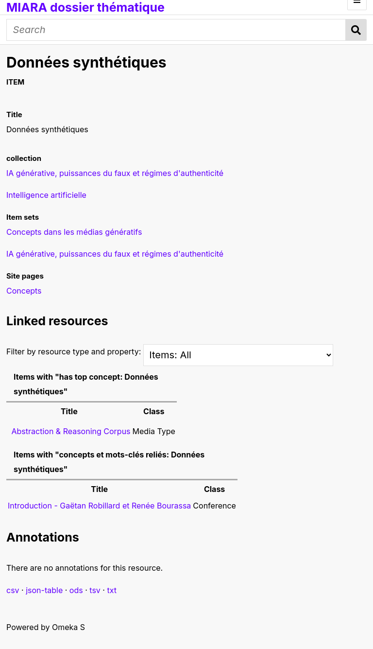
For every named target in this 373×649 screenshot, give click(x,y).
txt (112, 590)
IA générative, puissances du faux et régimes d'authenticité (114, 254)
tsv (95, 590)
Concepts (24, 291)
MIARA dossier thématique (85, 7)
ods (76, 590)
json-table (44, 590)
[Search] (176, 30)
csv (12, 590)
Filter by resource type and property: (169, 351)
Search (356, 30)
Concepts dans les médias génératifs (74, 232)
